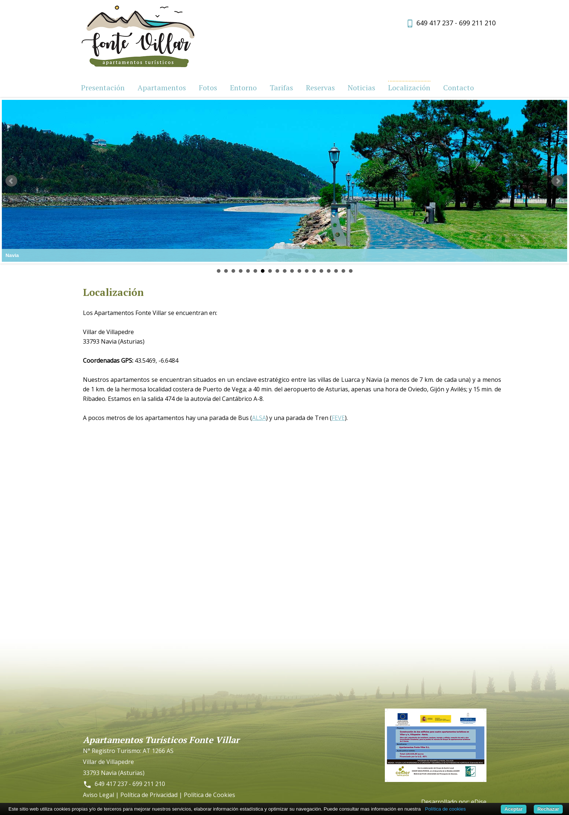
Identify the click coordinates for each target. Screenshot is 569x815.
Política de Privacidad (149, 795)
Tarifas (281, 88)
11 (292, 271)
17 (336, 271)
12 (299, 271)
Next (557, 181)
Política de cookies (445, 809)
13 (307, 271)
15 (321, 271)
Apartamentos (162, 88)
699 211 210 (477, 22)
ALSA (259, 418)
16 (329, 271)
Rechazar (548, 809)
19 (351, 271)
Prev (11, 181)
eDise (478, 802)
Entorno (243, 88)
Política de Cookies (209, 795)
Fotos (208, 88)
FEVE (338, 418)
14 (314, 271)
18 (343, 271)
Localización (409, 88)
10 (285, 271)
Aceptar (513, 809)
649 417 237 (434, 22)
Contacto (458, 88)
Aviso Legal (98, 795)
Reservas (320, 88)
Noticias (361, 88)
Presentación (103, 88)
